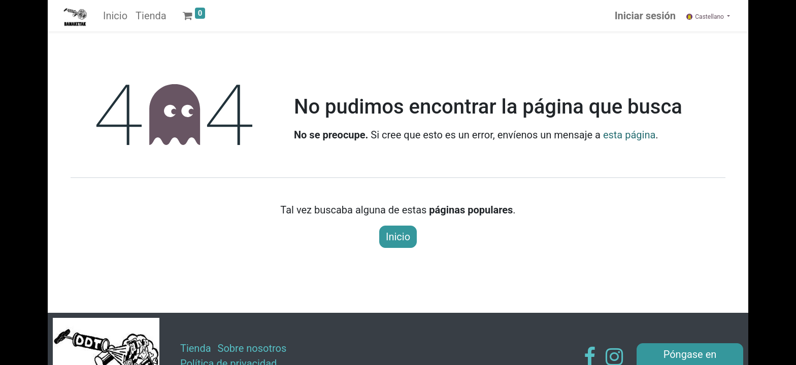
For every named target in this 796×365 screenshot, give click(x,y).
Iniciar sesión (645, 16)
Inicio (398, 237)
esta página (629, 135)
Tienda (195, 348)
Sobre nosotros (252, 348)
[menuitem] (115, 15)
